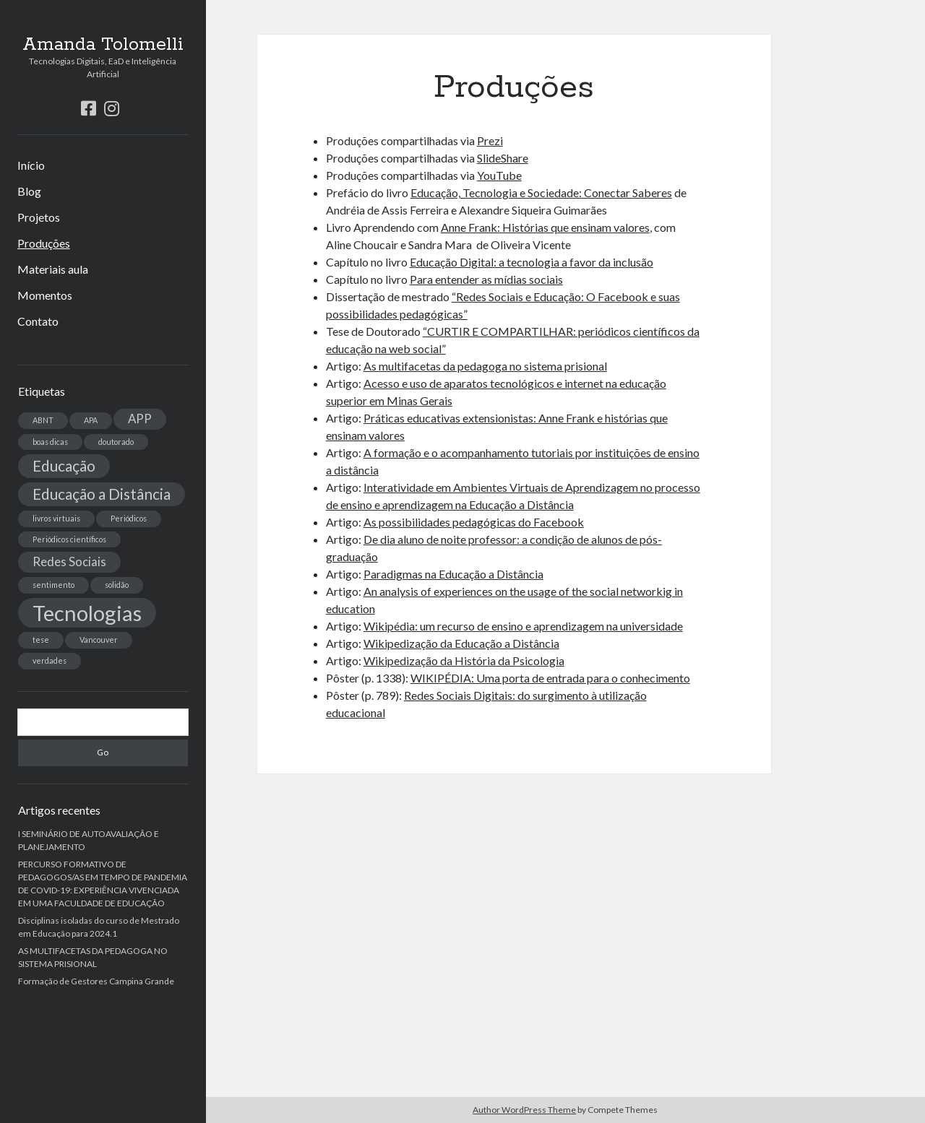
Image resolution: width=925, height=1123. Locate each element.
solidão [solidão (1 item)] (117, 584)
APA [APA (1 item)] (91, 420)
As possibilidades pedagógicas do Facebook (473, 522)
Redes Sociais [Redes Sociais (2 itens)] (69, 561)
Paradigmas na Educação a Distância (453, 574)
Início (31, 165)
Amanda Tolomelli (103, 44)
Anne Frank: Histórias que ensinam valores (545, 227)
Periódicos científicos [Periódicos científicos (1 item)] (69, 539)
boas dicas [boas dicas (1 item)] (50, 441)
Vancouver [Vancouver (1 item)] (98, 639)
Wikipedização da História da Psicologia (463, 660)
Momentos (44, 295)
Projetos (38, 217)
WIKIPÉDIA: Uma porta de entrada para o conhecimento (550, 678)
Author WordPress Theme (524, 1109)
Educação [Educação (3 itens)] (64, 465)
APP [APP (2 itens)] (140, 418)
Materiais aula (52, 269)
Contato (38, 321)
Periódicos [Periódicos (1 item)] (129, 518)
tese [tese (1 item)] (41, 639)
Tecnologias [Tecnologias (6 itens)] (87, 612)
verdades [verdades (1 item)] (49, 660)
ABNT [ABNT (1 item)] (43, 420)
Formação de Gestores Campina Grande (96, 981)
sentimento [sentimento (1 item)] (53, 584)
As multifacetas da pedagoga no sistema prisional (485, 366)
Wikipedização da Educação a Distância (461, 643)
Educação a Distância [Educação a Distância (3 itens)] (102, 494)
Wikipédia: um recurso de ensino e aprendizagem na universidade (523, 626)
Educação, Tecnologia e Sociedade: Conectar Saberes (541, 192)
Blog (29, 191)
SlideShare (502, 158)
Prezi (490, 140)
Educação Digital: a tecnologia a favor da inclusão (531, 262)
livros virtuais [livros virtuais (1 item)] (56, 518)
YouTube (499, 175)
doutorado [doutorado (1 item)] (116, 441)
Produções (43, 243)
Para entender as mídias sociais (486, 279)
